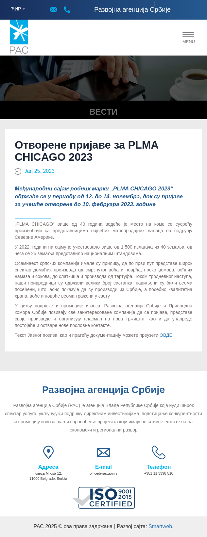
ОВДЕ (166, 335)
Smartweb (160, 526)
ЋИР (16, 8)
